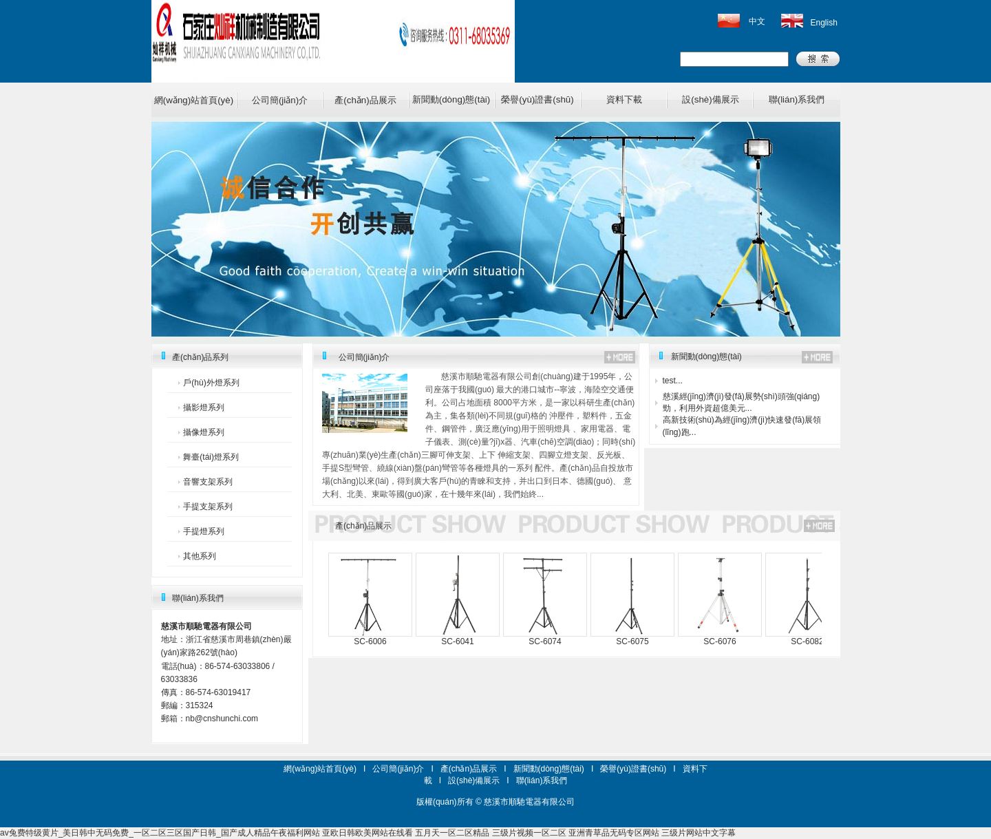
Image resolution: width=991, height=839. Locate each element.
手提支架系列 (208, 506)
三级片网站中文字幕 (698, 833)
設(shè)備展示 (710, 99)
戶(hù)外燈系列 (211, 382)
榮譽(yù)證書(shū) (537, 99)
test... (673, 380)
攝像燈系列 (203, 432)
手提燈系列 (203, 531)
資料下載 (624, 99)
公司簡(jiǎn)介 (280, 100)
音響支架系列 (208, 482)
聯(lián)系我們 (797, 99)
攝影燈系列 (203, 407)
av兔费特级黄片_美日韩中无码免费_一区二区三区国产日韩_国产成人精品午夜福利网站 (160, 833)
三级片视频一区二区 (529, 833)
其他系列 (199, 556)
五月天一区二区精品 (452, 833)
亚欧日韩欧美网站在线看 (367, 833)
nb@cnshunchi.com (222, 718)
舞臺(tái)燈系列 (211, 457)
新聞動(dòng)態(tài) (451, 99)
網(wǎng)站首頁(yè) (193, 100)
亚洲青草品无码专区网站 (613, 833)
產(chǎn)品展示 (365, 100)
